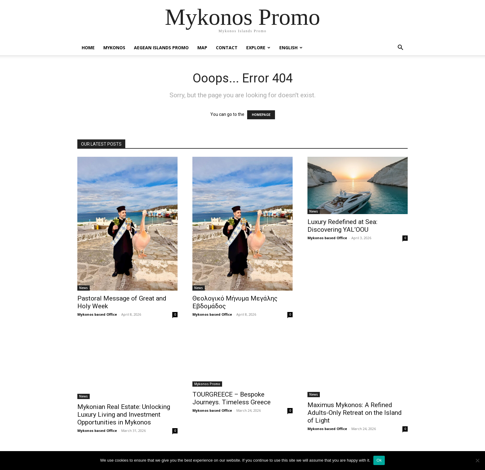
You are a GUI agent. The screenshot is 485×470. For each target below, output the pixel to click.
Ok (379, 460)
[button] (400, 48)
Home (88, 48)
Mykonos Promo (207, 384)
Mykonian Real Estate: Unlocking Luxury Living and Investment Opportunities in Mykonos (123, 414)
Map (202, 48)
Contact (227, 48)
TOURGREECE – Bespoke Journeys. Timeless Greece (231, 398)
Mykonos (114, 48)
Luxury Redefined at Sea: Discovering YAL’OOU (342, 225)
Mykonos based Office (97, 314)
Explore (258, 48)
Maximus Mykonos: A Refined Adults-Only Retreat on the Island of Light (354, 412)
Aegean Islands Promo (161, 48)
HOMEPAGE (261, 115)
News (83, 288)
